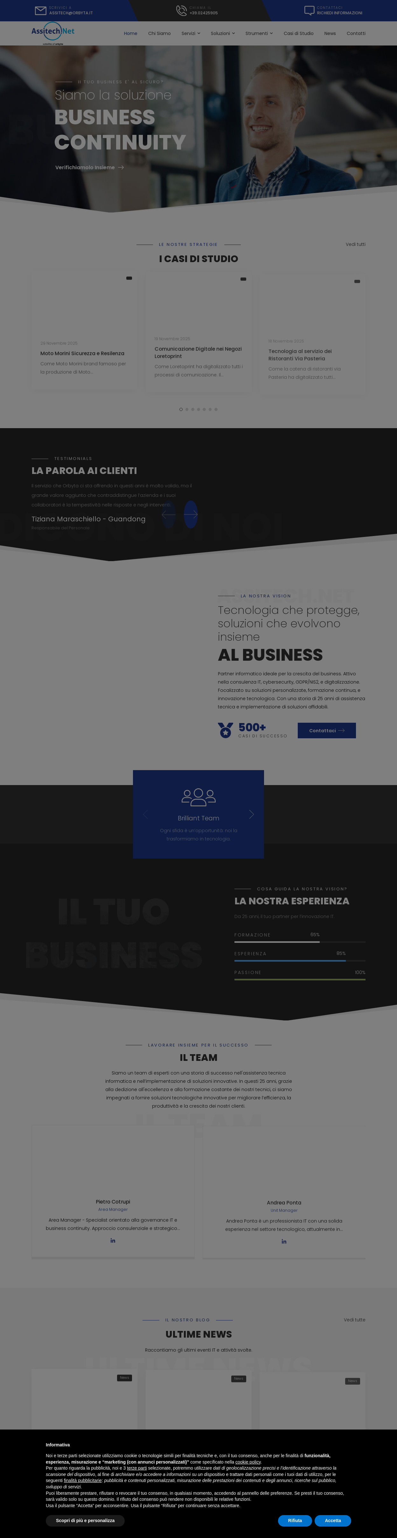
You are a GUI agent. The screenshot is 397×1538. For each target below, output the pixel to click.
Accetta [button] (333, 1520)
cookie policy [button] (248, 1462)
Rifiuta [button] (295, 1520)
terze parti (137, 1468)
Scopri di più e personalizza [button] (85, 1520)
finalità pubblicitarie (83, 1480)
